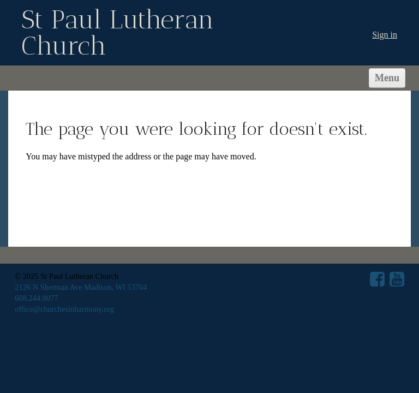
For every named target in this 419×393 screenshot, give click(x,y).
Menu (387, 78)
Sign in (384, 34)
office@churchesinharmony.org (64, 309)
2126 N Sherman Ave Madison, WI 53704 (81, 287)
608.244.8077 (36, 298)
